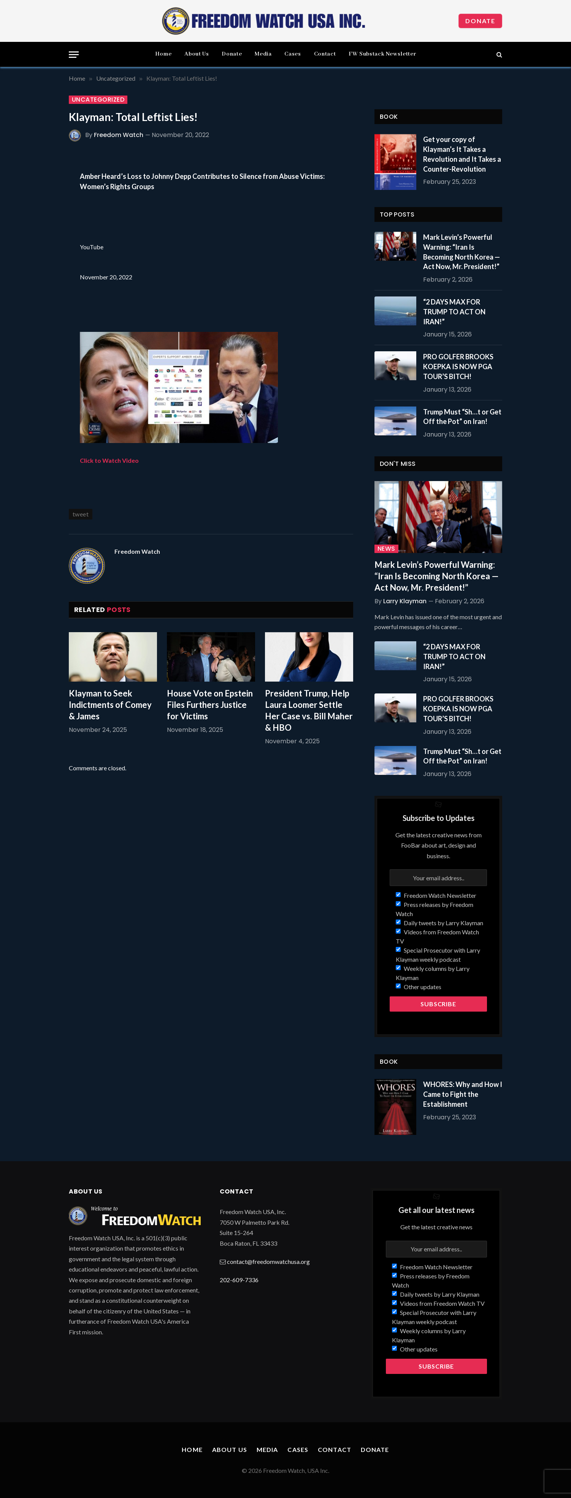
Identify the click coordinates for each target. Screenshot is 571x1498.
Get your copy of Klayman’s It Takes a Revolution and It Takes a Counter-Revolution (462, 154)
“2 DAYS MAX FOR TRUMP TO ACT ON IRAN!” (454, 311)
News (386, 549)
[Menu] (74, 54)
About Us (196, 54)
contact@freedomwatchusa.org (268, 1261)
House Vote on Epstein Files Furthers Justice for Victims (210, 704)
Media (263, 54)
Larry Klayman (405, 601)
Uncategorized (98, 100)
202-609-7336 (239, 1279)
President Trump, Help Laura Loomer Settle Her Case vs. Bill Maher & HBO (309, 710)
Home (163, 54)
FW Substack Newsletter (382, 54)
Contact (325, 54)
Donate (480, 20)
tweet (81, 514)
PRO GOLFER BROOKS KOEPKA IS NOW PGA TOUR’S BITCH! (458, 366)
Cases (292, 54)
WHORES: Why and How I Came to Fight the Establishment (462, 1094)
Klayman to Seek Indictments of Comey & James (110, 704)
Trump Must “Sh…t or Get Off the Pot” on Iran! (462, 417)
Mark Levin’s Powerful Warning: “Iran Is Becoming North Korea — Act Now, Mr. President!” (461, 252)
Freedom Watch (118, 135)
